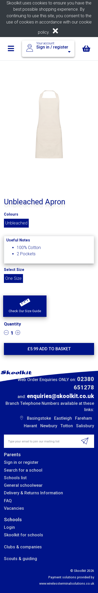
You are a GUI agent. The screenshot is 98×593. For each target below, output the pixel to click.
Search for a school (23, 470)
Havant (30, 425)
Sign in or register (21, 462)
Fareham (83, 418)
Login (9, 527)
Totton (66, 425)
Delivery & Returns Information (33, 492)
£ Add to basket (49, 348)
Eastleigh (63, 418)
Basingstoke (39, 418)
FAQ (8, 500)
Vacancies (14, 508)
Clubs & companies (23, 546)
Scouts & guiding (20, 558)
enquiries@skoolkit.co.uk (60, 396)
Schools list (15, 477)
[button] (25, 306)
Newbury (48, 425)
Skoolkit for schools (23, 534)
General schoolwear (23, 485)
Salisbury (85, 425)
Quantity (12, 324)
